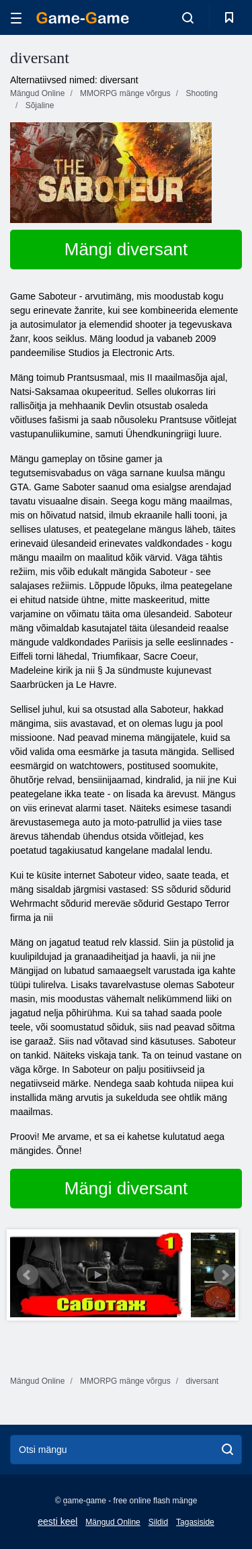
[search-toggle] (187, 17)
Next (224, 1275)
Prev (27, 1275)
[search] (227, 1449)
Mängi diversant (126, 249)
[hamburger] (16, 18)
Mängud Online (112, 1522)
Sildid (158, 1522)
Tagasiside (195, 1522)
